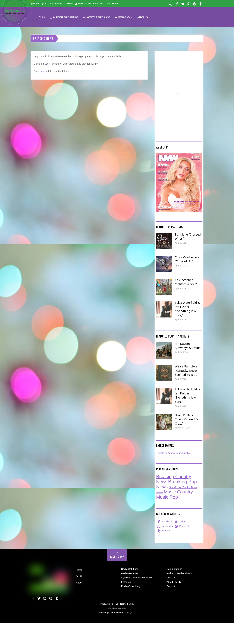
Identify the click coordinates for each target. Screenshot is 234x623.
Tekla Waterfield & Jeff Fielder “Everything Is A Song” (187, 309)
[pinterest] (194, 3)
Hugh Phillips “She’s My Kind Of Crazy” (187, 419)
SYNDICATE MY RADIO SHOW (57, 3)
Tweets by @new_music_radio (173, 453)
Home (79, 570)
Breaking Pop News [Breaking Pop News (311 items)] (176, 484)
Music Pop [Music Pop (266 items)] (167, 497)
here (42, 71)
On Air (79, 576)
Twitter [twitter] (180, 521)
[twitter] (183, 3)
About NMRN (173, 582)
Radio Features (129, 573)
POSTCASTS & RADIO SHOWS (96, 17)
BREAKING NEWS (123, 17)
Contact (170, 586)
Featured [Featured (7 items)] (159, 493)
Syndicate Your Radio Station (137, 577)
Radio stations (174, 569)
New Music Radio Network (115, 604)
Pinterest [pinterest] (181, 526)
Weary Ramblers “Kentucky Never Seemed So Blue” (186, 370)
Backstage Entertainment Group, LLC (116, 612)
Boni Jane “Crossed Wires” (188, 236)
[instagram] (189, 3)
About (79, 582)
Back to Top (117, 556)
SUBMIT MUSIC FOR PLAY (88, 3)
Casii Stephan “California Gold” (186, 282)
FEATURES (142, 17)
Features (126, 582)
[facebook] (177, 3)
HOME (35, 3)
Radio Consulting (130, 586)
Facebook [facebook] (164, 521)
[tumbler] (200, 3)
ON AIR (40, 17)
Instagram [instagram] (164, 526)
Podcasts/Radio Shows (179, 573)
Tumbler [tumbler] (163, 530)
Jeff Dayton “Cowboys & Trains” (188, 346)
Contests (171, 577)
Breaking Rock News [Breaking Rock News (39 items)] (183, 487)
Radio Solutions (129, 569)
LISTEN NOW (112, 3)
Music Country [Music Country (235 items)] (178, 491)
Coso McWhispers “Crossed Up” (187, 259)
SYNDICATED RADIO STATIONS (64, 17)
